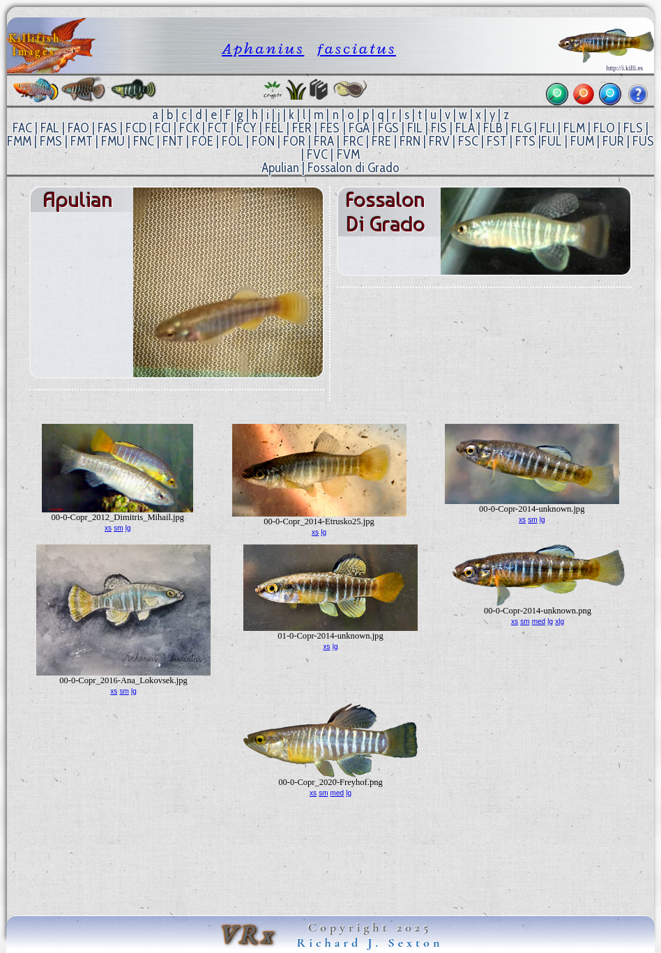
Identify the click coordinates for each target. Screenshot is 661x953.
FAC (22, 128)
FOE (202, 141)
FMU (113, 141)
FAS (107, 128)
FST (497, 141)
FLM (574, 128)
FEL (274, 128)
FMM (19, 141)
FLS (633, 128)
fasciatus (356, 48)
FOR (294, 141)
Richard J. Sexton (370, 942)
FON (263, 141)
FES (330, 128)
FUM (582, 141)
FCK (189, 128)
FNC (143, 141)
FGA (359, 128)
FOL (232, 141)
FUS (643, 141)
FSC (468, 141)
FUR (613, 141)
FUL (551, 141)
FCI (163, 128)
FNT (172, 141)
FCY (246, 128)
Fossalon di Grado (353, 167)
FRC (353, 141)
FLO (604, 128)
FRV (439, 141)
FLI (547, 128)
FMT (81, 141)
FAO (78, 128)
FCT (218, 128)
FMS (51, 141)
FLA (465, 128)
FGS (388, 128)
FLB (493, 128)
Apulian (280, 167)
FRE (381, 141)
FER (302, 128)
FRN (410, 141)
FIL (415, 128)
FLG (521, 128)
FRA (324, 141)
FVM (348, 154)
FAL (49, 128)
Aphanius (263, 48)
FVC (317, 154)
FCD (136, 128)
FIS (439, 128)
